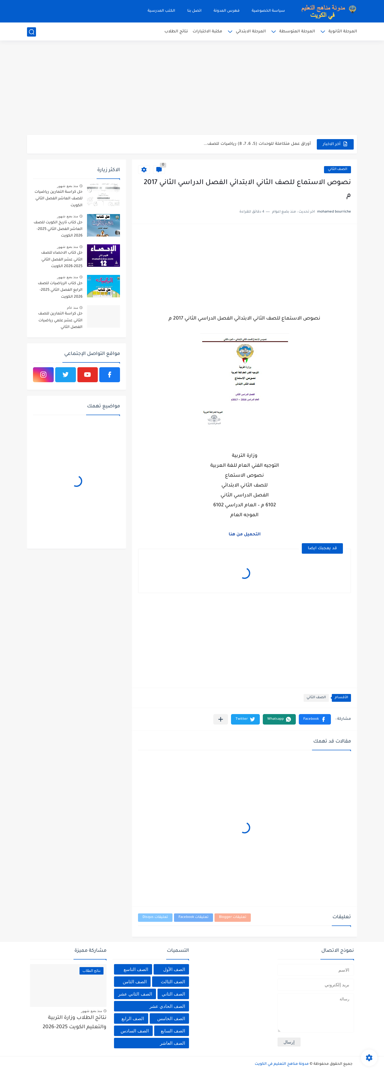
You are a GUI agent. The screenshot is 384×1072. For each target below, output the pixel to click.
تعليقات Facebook (193, 917)
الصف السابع (173, 1030)
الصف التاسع (136, 969)
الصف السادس (135, 1030)
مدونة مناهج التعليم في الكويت (282, 1064)
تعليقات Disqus (155, 917)
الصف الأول (174, 969)
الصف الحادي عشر (167, 1006)
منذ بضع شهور (67, 186)
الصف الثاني (337, 169)
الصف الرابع (133, 1018)
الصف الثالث (173, 981)
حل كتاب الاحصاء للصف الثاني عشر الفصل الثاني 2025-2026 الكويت (61, 260)
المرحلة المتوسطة (297, 31)
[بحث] (31, 32)
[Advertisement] (192, 88)
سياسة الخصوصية (268, 11)
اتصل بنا (194, 11)
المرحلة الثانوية (342, 31)
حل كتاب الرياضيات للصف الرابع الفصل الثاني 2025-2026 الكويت (60, 290)
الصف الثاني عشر (135, 993)
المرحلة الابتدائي (251, 31)
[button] (315, 719)
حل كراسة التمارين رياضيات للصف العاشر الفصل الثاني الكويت (58, 199)
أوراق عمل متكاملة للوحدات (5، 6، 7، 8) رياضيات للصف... (257, 144)
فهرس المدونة (227, 11)
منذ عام (72, 307)
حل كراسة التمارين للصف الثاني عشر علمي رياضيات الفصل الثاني (60, 320)
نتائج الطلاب (176, 31)
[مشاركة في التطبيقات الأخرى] (220, 719)
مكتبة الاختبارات (207, 31)
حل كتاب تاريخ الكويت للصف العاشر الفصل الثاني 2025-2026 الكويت (58, 229)
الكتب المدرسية (161, 11)
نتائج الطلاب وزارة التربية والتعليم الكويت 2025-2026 (74, 1022)
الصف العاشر (172, 1043)
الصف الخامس (171, 1018)
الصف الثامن (135, 981)
